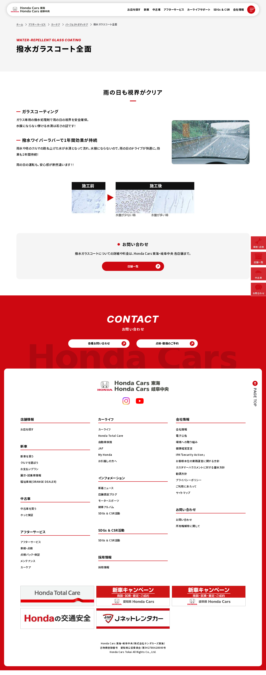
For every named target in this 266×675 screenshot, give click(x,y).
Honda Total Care (111, 440)
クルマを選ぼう (30, 467)
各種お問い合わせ (96, 347)
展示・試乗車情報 (31, 480)
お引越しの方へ (108, 466)
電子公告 (182, 440)
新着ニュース (106, 493)
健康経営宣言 (185, 453)
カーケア (58, 24)
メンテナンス (28, 565)
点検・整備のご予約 (169, 347)
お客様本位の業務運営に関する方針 (199, 466)
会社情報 (236, 10)
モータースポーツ (109, 505)
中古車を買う (29, 513)
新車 (144, 10)
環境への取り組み (187, 447)
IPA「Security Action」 (191, 459)
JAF (101, 453)
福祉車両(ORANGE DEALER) (39, 486)
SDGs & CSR (219, 10)
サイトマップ (183, 497)
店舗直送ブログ (108, 499)
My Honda (105, 459)
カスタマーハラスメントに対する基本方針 (202, 472)
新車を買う (27, 461)
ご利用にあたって (187, 491)
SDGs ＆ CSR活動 (109, 518)
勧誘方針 (182, 478)
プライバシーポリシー (189, 485)
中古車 (154, 10)
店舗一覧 (133, 267)
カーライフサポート (196, 10)
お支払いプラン (30, 474)
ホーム (20, 24)
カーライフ (105, 434)
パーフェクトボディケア (80, 24)
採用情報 (104, 572)
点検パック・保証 (30, 559)
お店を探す (132, 10)
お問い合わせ (184, 524)
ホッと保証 (27, 519)
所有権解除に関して (189, 531)
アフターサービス (172, 10)
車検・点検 (27, 553)
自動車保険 (105, 447)
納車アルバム (106, 512)
